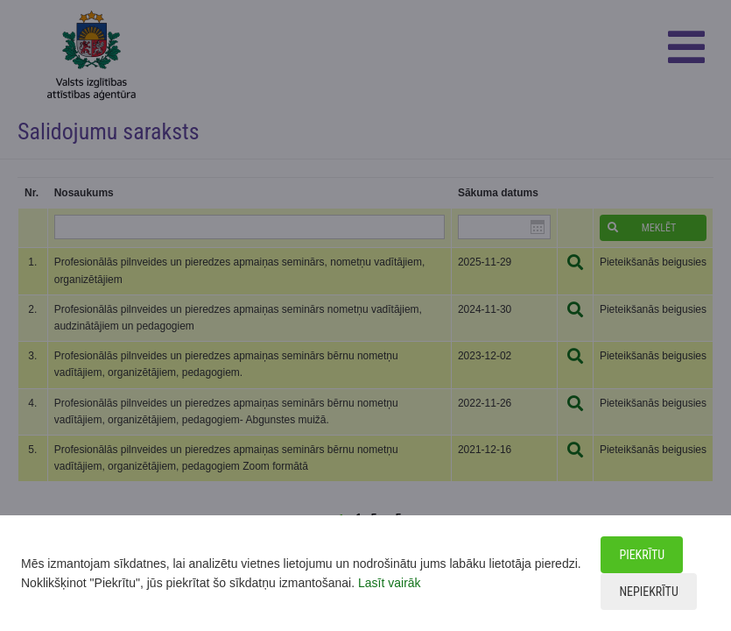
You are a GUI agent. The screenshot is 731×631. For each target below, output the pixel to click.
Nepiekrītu (648, 592)
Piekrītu (641, 555)
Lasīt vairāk (389, 583)
